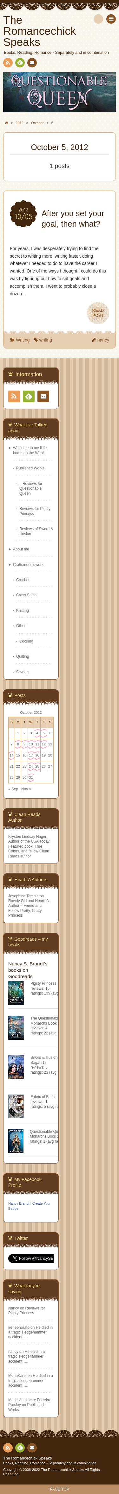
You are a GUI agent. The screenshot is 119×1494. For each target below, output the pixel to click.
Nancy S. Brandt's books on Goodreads (27, 970)
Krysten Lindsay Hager (27, 836)
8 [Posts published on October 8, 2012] (18, 744)
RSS (7, 63)
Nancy (13, 1308)
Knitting (22, 610)
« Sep (13, 789)
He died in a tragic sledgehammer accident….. (30, 1332)
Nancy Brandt (19, 1203)
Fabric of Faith (42, 1097)
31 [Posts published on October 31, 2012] (31, 777)
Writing (23, 339)
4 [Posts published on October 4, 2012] (37, 733)
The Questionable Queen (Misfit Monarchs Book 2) (57, 1020)
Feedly (19, 63)
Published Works (30, 468)
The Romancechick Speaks (27, 1458)
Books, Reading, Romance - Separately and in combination (49, 1463)
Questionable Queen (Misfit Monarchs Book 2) (53, 1134)
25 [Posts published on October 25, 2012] (37, 766)
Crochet (23, 580)
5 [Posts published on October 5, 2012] (44, 733)
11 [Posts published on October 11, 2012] (37, 744)
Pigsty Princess (43, 983)
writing (45, 339)
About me (21, 549)
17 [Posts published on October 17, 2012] (31, 755)
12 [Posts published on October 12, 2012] (44, 744)
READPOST (98, 313)
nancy (103, 339)
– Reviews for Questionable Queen (30, 488)
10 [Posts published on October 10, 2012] (31, 744)
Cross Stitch (26, 595)
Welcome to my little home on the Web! (30, 450)
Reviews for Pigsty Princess (26, 1310)
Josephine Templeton (26, 896)
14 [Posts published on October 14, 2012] (12, 755)
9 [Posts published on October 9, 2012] (24, 744)
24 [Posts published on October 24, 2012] (31, 766)
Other (21, 626)
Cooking (26, 641)
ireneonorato (19, 1327)
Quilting (22, 656)
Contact (31, 63)
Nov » (26, 789)
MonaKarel (17, 1375)
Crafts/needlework (28, 564)
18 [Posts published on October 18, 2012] (37, 755)
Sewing (22, 672)
